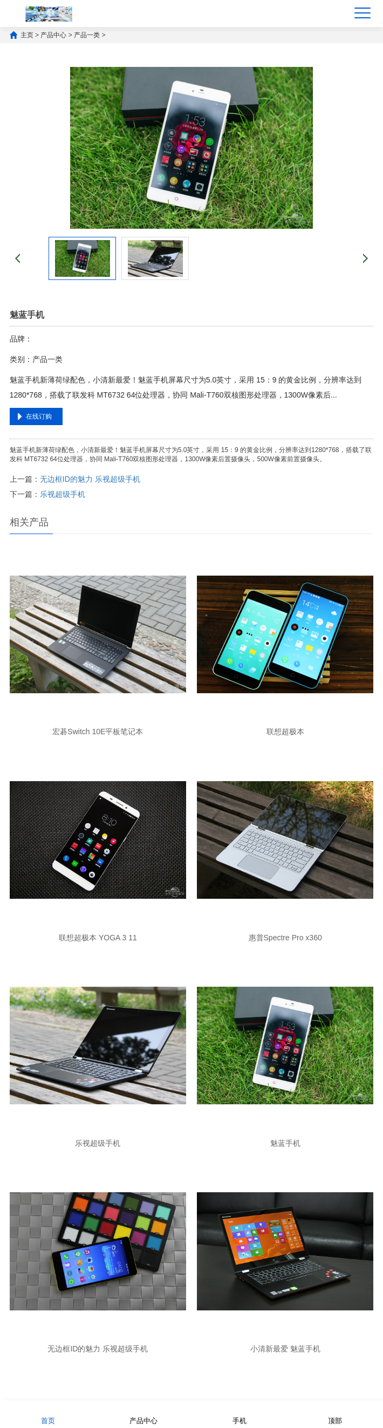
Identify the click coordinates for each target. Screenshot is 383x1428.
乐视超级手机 (62, 494)
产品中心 (53, 35)
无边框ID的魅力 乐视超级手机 (90, 479)
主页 (26, 35)
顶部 (335, 1414)
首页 (48, 1414)
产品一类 (87, 35)
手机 (239, 1414)
